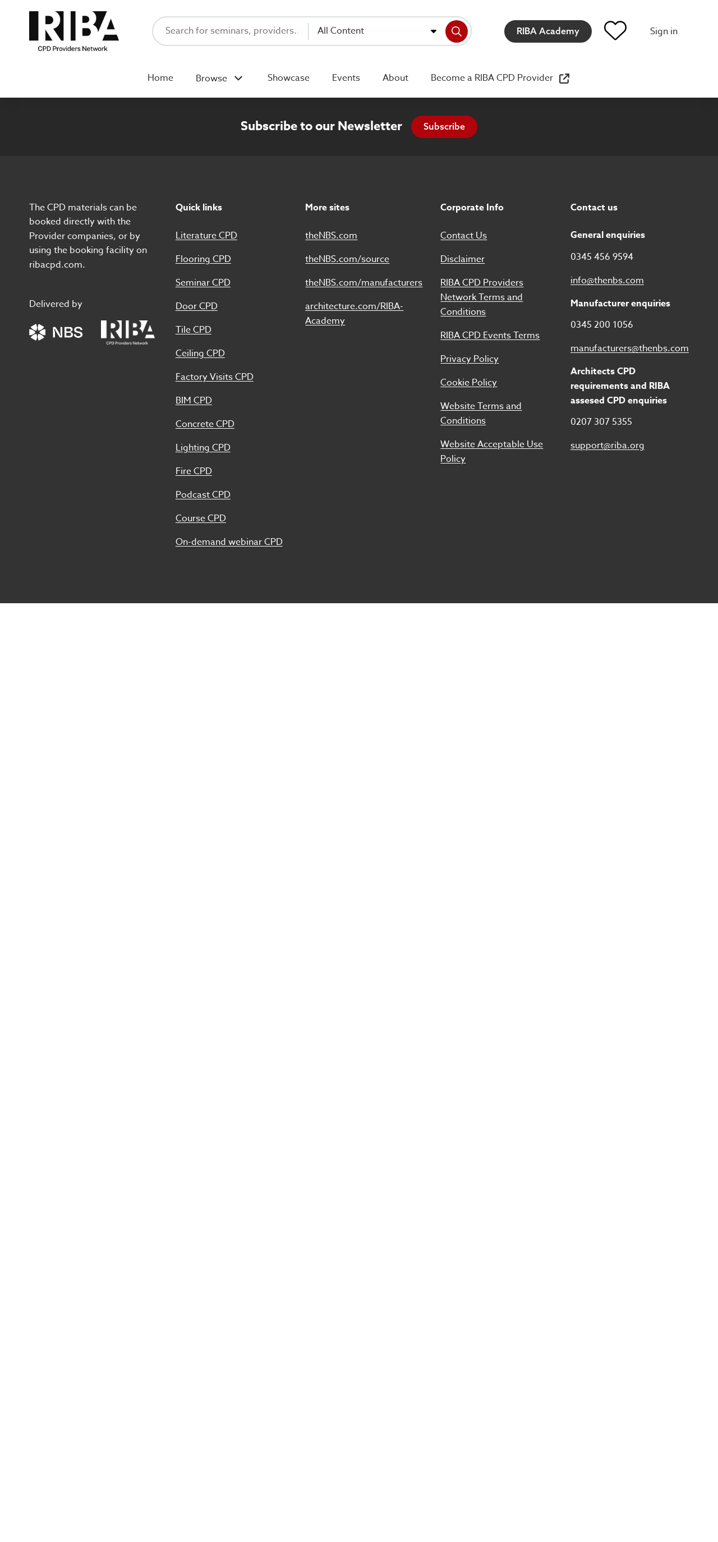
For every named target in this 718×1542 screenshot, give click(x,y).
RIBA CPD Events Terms (490, 335)
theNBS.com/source (347, 259)
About (395, 78)
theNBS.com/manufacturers (363, 283)
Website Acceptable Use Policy (491, 452)
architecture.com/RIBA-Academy (354, 314)
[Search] (456, 31)
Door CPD (197, 306)
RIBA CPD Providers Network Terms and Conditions (481, 297)
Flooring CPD (203, 259)
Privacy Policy (469, 359)
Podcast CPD (203, 495)
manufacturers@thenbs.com (629, 348)
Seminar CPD (203, 283)
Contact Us (463, 235)
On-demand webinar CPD (229, 542)
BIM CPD (194, 400)
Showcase (289, 78)
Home (160, 78)
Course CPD (201, 518)
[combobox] (376, 31)
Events (346, 78)
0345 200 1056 (601, 325)
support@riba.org (607, 445)
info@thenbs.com (607, 280)
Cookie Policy (468, 382)
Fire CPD (194, 471)
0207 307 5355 (601, 422)
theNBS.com (331, 235)
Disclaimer (462, 259)
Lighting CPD (203, 448)
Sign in (664, 31)
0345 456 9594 (601, 257)
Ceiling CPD (200, 353)
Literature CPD (206, 235)
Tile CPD (193, 330)
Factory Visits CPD (215, 377)
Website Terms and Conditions (481, 414)
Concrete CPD (205, 424)
